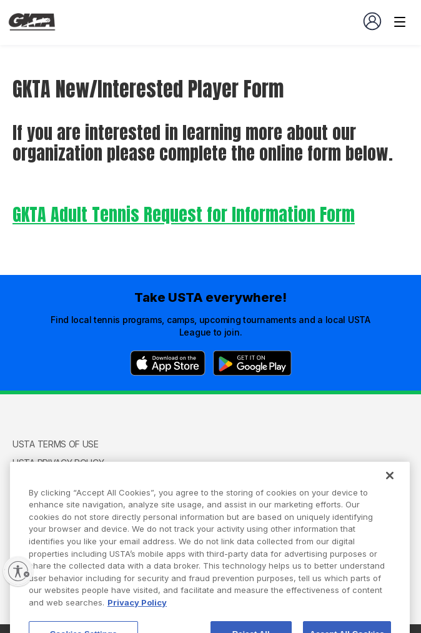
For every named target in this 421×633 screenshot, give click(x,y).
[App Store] (168, 363)
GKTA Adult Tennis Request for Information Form (183, 214)
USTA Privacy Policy (58, 462)
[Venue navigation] (400, 22)
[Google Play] (252, 363)
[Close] (390, 487)
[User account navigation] (372, 21)
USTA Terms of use (55, 444)
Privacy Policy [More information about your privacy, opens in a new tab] (137, 614)
